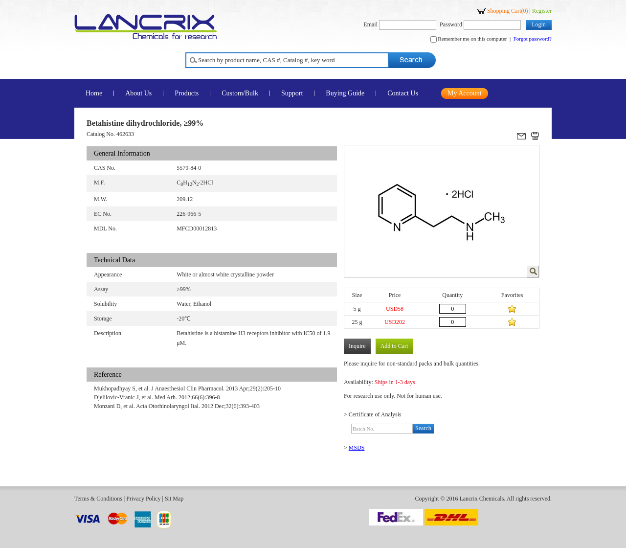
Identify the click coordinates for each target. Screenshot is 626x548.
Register (542, 10)
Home (94, 93)
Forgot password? (533, 39)
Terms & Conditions (98, 498)
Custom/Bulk (240, 93)
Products (187, 93)
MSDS (357, 447)
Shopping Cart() (507, 10)
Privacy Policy (143, 498)
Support (292, 93)
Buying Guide (345, 93)
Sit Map (174, 498)
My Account (464, 93)
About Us (138, 93)
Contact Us (402, 93)
